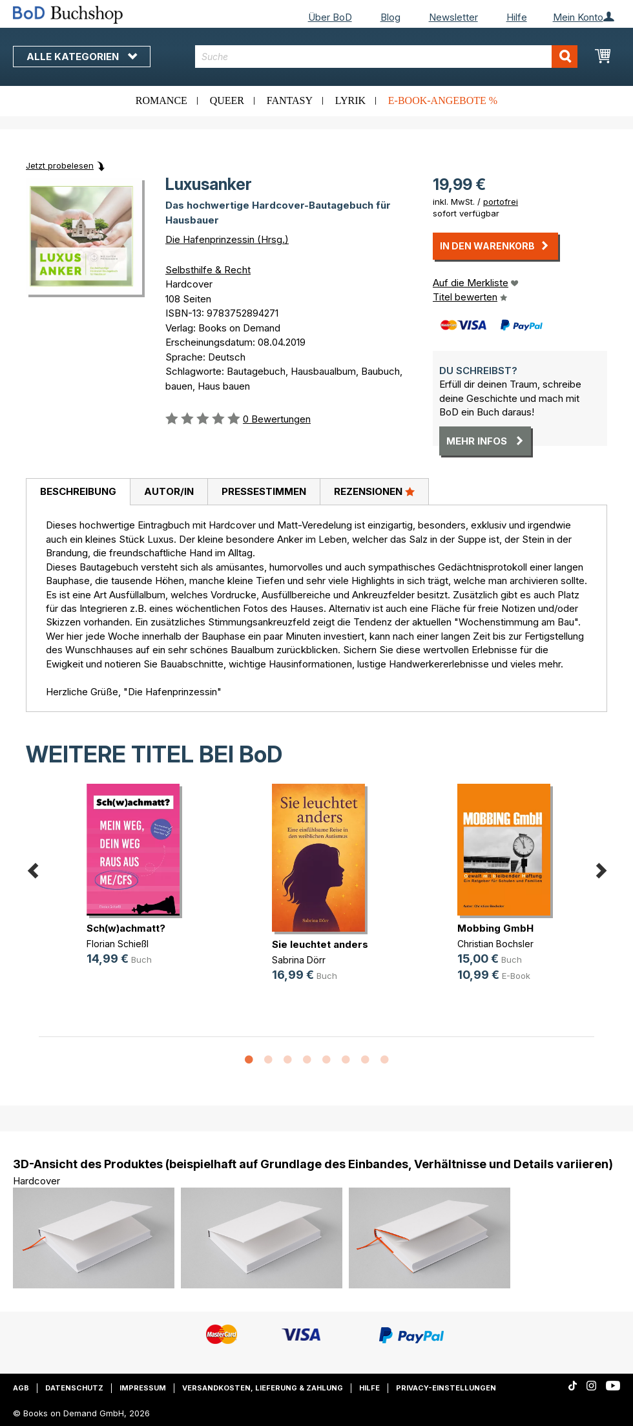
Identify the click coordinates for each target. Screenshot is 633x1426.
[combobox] (386, 56)
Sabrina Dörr (299, 959)
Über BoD (330, 17)
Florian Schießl (118, 943)
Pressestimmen (264, 491)
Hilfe (516, 17)
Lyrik (350, 100)
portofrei (500, 201)
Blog (390, 17)
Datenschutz (74, 1387)
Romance (161, 100)
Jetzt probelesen (60, 165)
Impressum (142, 1387)
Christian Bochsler (495, 943)
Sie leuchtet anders (320, 944)
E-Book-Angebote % (442, 100)
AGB (21, 1387)
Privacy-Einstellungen (446, 1387)
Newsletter (453, 17)
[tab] (78, 492)
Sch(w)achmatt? (126, 928)
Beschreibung (78, 491)
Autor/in (169, 491)
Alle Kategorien (81, 56)
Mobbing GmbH (495, 928)
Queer (227, 100)
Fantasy (290, 100)
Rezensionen (374, 491)
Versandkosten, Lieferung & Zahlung (262, 1387)
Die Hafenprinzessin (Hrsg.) (227, 239)
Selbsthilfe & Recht (208, 270)
